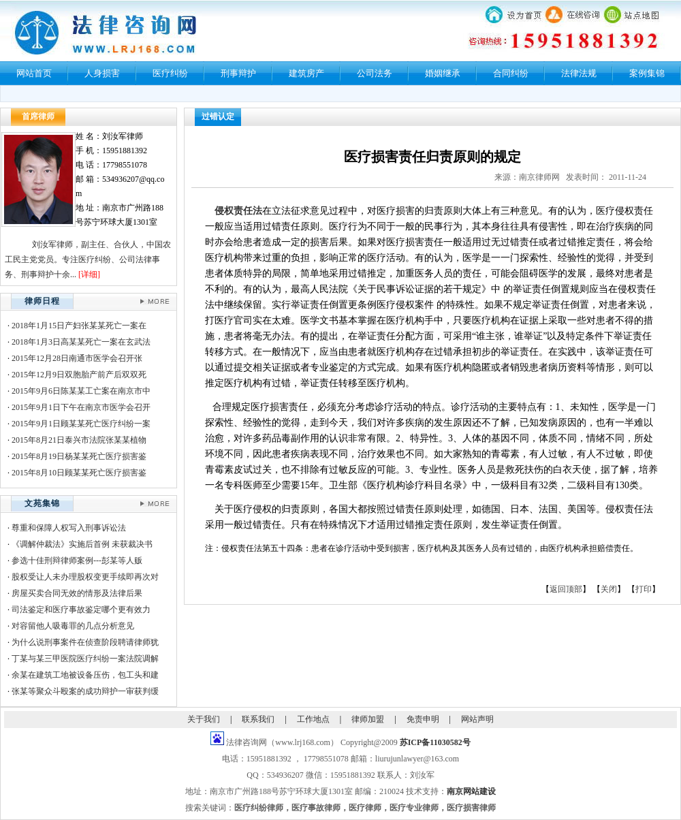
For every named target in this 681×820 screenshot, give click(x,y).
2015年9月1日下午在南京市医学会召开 (81, 407)
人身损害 (102, 73)
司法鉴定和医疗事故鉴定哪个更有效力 (81, 609)
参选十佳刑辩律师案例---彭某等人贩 (77, 560)
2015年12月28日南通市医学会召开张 (77, 358)
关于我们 (203, 719)
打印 (643, 589)
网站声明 (477, 719)
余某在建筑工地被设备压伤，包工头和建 (85, 675)
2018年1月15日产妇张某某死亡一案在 (79, 325)
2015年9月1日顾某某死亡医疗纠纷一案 (81, 423)
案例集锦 (647, 73)
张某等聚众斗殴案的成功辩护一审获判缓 (85, 691)
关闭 (609, 589)
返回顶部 (566, 589)
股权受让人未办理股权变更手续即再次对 (85, 577)
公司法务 (374, 73)
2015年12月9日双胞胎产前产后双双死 (79, 374)
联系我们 (258, 719)
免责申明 (423, 719)
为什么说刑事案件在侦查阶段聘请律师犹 (85, 642)
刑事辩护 (238, 73)
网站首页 (34, 73)
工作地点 (313, 719)
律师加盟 (367, 719)
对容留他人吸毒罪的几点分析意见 (73, 626)
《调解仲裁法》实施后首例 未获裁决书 (82, 544)
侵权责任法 (238, 211)
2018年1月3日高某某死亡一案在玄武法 (81, 342)
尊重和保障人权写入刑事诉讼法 (69, 528)
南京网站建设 (471, 791)
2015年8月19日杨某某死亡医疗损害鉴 (79, 456)
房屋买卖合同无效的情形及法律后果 (77, 593)
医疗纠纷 (170, 73)
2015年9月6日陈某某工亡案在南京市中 (81, 391)
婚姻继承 (442, 73)
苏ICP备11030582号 (435, 742)
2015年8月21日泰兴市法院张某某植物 (79, 440)
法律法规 (579, 73)
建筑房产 (306, 73)
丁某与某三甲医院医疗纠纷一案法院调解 (85, 658)
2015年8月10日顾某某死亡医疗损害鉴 (79, 472)
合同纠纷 (510, 73)
